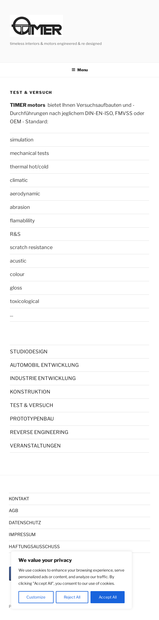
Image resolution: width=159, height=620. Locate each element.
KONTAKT (19, 498)
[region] (71, 580)
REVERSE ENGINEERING (39, 432)
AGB (13, 510)
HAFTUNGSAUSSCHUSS (34, 546)
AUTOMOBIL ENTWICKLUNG (44, 365)
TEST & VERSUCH (31, 405)
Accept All (108, 597)
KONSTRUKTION (30, 392)
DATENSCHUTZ (25, 522)
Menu (80, 69)
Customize (35, 597)
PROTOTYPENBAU (32, 419)
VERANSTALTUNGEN (35, 446)
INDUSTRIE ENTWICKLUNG (43, 378)
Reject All (72, 597)
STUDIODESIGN (29, 351)
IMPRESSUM (22, 534)
